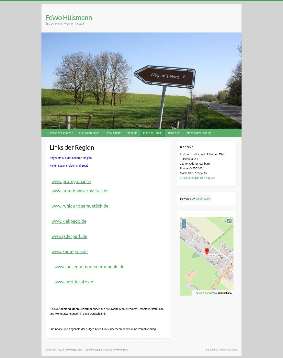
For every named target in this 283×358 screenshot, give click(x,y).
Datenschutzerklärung (198, 132)
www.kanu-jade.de (69, 251)
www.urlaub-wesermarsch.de (80, 190)
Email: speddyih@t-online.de (197, 177)
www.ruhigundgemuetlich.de (79, 205)
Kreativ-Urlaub (112, 132)
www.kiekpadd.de (68, 221)
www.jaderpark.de (69, 236)
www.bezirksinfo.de (73, 281)
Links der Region (152, 132)
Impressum (173, 132)
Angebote (131, 132)
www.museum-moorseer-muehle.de (89, 266)
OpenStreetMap (208, 292)
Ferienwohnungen (88, 132)
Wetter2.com (203, 198)
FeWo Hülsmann (68, 17)
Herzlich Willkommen (60, 132)
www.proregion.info (71, 181)
